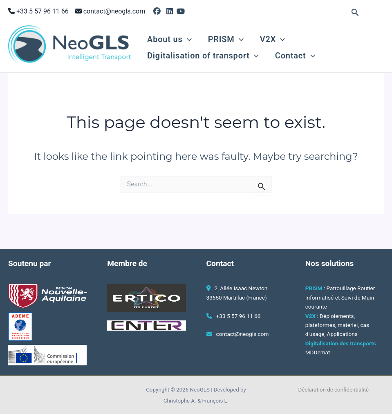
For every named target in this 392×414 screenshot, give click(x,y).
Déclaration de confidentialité (333, 390)
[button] (355, 12)
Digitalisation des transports (340, 343)
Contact (295, 55)
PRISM (226, 39)
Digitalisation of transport (203, 55)
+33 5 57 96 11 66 (42, 11)
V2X (272, 39)
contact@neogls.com (114, 11)
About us (169, 39)
